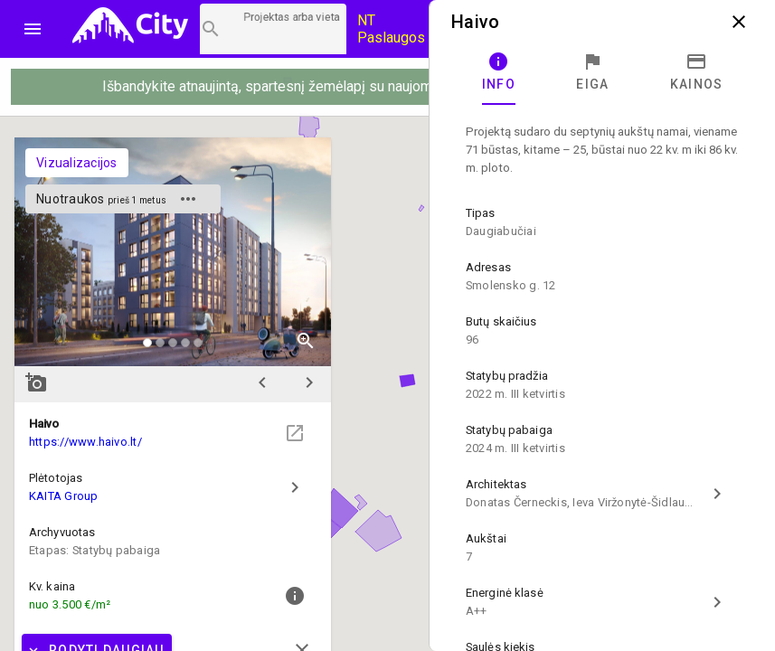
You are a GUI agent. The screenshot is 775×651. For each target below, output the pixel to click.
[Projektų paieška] (273, 29)
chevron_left (262, 382)
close (739, 22)
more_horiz (188, 199)
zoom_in (306, 341)
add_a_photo (36, 382)
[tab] (498, 72)
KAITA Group (64, 496)
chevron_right (309, 382)
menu (32, 29)
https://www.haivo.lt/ (85, 441)
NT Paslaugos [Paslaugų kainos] (391, 29)
